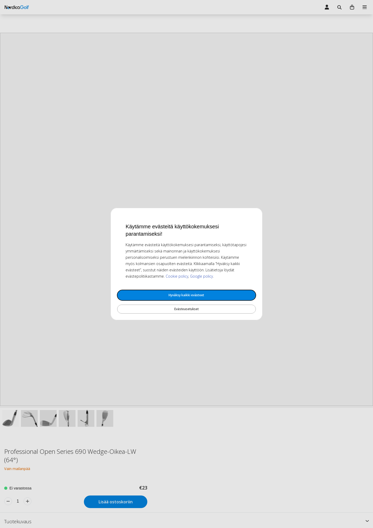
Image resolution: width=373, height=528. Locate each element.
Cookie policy (177, 276)
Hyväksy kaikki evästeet (186, 295)
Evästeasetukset (186, 309)
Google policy (201, 276)
